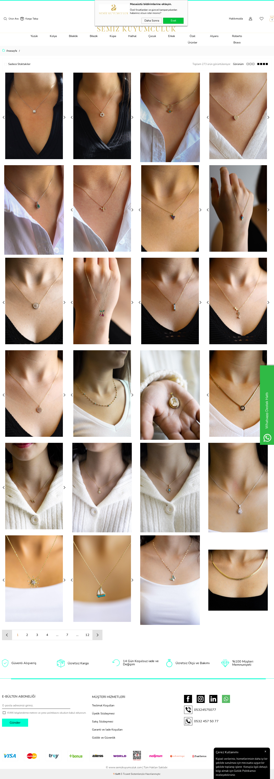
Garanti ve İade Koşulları (107, 729)
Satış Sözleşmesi (102, 721)
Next (64, 117)
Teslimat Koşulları (103, 705)
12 (87, 635)
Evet (173, 21)
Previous (3, 117)
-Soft (117, 774)
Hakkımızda (236, 19)
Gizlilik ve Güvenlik (103, 737)
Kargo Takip (32, 18)
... (57, 635)
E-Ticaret (125, 774)
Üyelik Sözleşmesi (103, 713)
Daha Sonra (151, 21)
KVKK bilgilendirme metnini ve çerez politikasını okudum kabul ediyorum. (46, 713)
